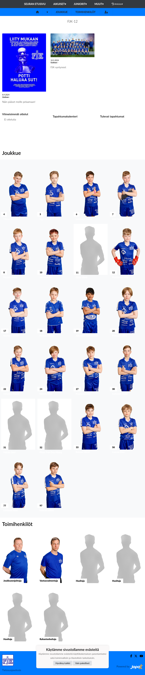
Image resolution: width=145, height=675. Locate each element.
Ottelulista (9, 130)
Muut (99, 4)
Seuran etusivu (35, 4)
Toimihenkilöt (85, 12)
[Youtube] (140, 656)
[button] (18, 194)
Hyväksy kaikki (63, 663)
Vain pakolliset (82, 663)
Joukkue (62, 12)
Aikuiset (59, 4)
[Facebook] (130, 656)
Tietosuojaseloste (11, 670)
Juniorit (80, 4)
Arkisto (117, 4)
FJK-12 (72, 21)
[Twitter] (134, 656)
